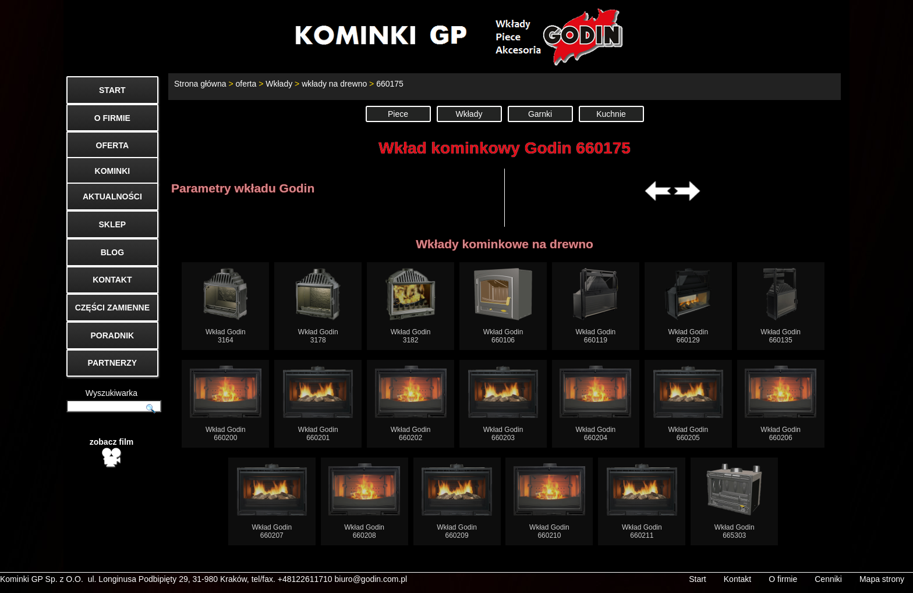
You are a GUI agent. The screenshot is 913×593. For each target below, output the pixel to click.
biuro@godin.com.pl (371, 579)
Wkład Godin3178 (318, 306)
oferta (245, 83)
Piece (398, 114)
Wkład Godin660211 (642, 501)
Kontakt (737, 579)
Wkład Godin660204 (595, 404)
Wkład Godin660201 (318, 404)
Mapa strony (881, 579)
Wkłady (279, 83)
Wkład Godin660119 (596, 306)
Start (697, 579)
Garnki (540, 114)
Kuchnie (611, 114)
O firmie (783, 579)
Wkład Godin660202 (411, 404)
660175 (390, 83)
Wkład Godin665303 (734, 501)
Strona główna (200, 83)
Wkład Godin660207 (272, 501)
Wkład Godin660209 (457, 501)
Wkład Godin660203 (503, 404)
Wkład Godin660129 (688, 306)
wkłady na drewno (334, 83)
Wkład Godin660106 (503, 306)
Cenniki (828, 579)
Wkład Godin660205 (688, 404)
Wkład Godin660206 (780, 404)
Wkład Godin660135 (780, 306)
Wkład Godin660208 (364, 501)
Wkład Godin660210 (549, 501)
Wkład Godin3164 (225, 306)
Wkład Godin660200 (225, 404)
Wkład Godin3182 (410, 306)
